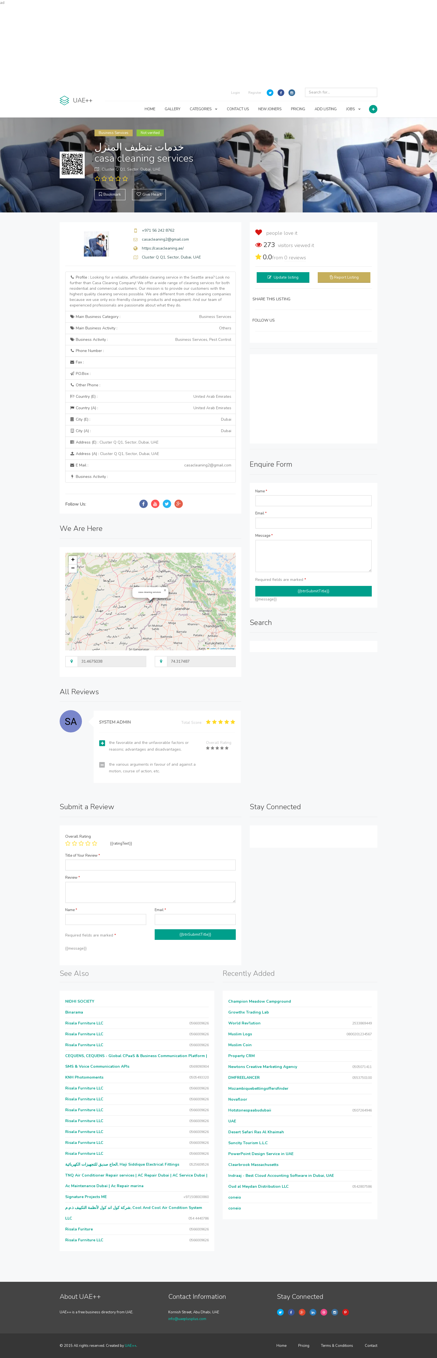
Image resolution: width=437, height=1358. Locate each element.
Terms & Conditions (337, 1345)
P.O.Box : (80, 373)
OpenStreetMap (227, 648)
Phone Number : (87, 350)
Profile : (150, 291)
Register (254, 92)
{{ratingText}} (121, 843)
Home (281, 1345)
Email (261, 513)
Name (261, 491)
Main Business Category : (150, 317)
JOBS (353, 109)
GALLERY (172, 109)
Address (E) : (114, 442)
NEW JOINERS (269, 109)
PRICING (298, 109)
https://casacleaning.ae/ (163, 248)
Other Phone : (85, 385)
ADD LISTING (326, 109)
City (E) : (150, 419)
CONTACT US (238, 109)
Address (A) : (114, 453)
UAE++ (130, 1345)
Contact (371, 1345)
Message (264, 535)
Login (235, 92)
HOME (150, 109)
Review (72, 877)
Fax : (77, 362)
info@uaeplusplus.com (187, 1318)
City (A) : (150, 431)
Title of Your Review (82, 855)
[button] (165, 590)
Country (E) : (150, 396)
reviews (295, 257)
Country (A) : (150, 408)
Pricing (303, 1345)
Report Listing (346, 277)
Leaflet (211, 648)
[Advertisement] (218, 45)
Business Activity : (150, 340)
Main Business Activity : (150, 328)
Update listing (286, 277)
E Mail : (150, 465)
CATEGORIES (203, 109)
